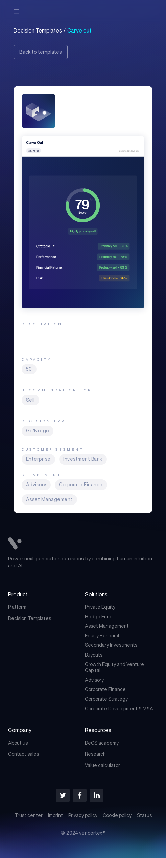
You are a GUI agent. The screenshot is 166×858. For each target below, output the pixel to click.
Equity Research (103, 635)
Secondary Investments (111, 645)
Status (144, 815)
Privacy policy (82, 815)
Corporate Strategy (106, 698)
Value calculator (102, 765)
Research (95, 754)
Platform (17, 607)
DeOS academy (102, 743)
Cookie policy (117, 815)
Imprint (55, 815)
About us (18, 743)
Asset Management (107, 626)
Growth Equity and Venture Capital (114, 667)
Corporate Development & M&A (119, 708)
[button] (16, 11)
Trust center (29, 815)
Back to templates (40, 52)
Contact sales (23, 754)
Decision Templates (29, 618)
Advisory (94, 680)
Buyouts (93, 654)
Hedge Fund (99, 616)
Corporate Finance (105, 689)
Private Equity (100, 607)
